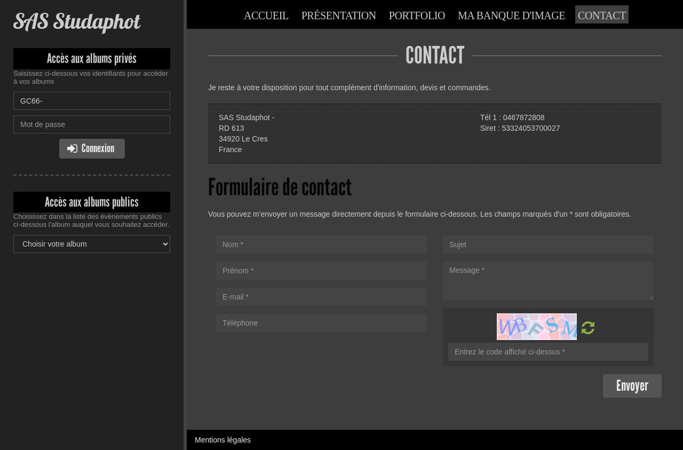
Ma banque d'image (511, 15)
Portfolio (417, 15)
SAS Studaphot (76, 21)
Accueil (266, 15)
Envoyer (632, 385)
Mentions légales (223, 440)
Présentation (338, 15)
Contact (602, 15)
